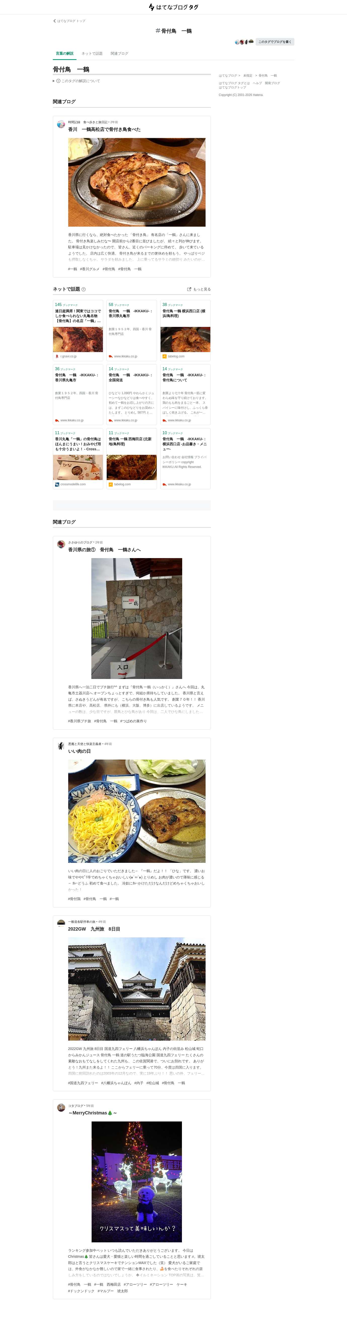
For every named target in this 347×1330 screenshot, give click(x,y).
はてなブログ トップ (69, 21)
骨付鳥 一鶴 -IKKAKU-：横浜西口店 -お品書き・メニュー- (185, 444)
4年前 (108, 744)
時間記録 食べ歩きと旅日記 (87, 122)
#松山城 (152, 1083)
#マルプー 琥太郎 (113, 1291)
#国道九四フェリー (83, 1083)
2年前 (114, 122)
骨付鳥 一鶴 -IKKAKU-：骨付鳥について (185, 377)
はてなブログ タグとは (234, 83)
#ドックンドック (81, 1291)
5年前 (90, 1106)
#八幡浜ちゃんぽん (116, 1083)
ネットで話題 (92, 53)
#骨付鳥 (109, 269)
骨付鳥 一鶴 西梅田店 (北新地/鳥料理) (130, 441)
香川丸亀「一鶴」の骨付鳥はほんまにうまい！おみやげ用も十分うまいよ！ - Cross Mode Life (78, 444)
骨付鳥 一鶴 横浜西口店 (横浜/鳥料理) (184, 313)
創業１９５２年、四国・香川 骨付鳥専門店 (130, 331)
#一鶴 (72, 269)
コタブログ (75, 1106)
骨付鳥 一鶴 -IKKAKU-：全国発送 (131, 377)
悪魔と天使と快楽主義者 (84, 744)
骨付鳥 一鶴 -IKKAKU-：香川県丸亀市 (131, 313)
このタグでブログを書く (275, 42)
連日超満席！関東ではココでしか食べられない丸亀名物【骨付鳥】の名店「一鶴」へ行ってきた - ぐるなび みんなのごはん (78, 316)
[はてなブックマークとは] (84, 289)
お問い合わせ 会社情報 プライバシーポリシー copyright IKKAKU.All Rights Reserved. (185, 461)
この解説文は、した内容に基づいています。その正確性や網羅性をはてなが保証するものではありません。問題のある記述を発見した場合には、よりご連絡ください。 (76, 81)
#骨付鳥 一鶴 (129, 269)
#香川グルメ (90, 269)
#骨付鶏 (74, 899)
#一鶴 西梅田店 (107, 1284)
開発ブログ (272, 83)
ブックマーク (66, 304)
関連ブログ (119, 53)
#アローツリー (135, 1284)
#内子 (138, 1083)
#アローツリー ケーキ (168, 1284)
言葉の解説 (64, 53)
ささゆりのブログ (80, 542)
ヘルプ (257, 83)
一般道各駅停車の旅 (81, 922)
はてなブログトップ (232, 87)
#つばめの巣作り (133, 721)
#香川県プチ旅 (79, 721)
